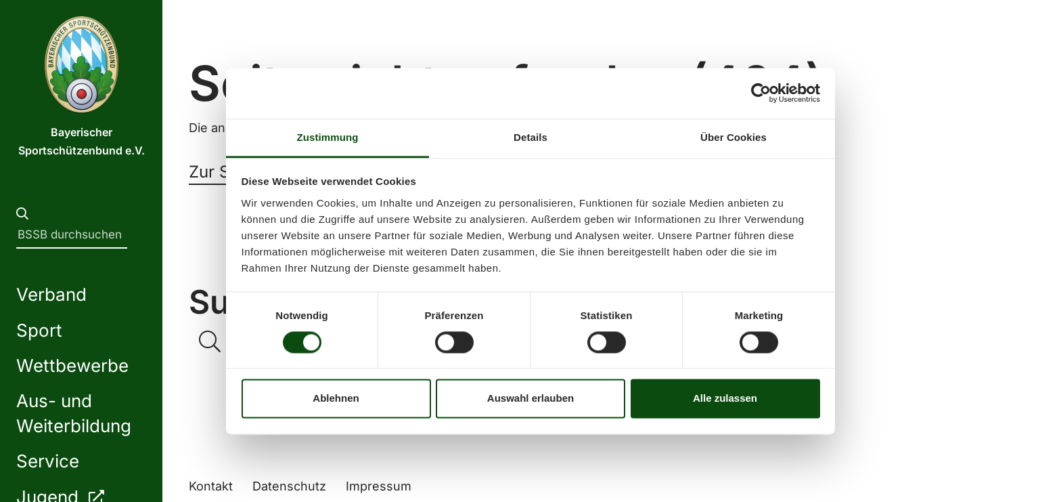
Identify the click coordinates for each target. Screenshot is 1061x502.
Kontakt (211, 486)
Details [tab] (530, 137)
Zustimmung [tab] (328, 137)
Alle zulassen (725, 398)
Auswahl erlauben (530, 398)
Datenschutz (289, 486)
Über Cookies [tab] (733, 137)
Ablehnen (336, 398)
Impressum (378, 486)
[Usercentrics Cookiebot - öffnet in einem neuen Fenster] (761, 93)
